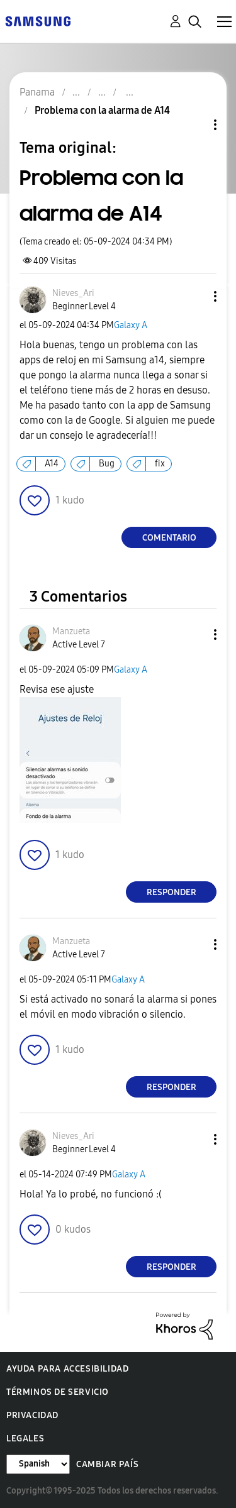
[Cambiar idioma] (38, 1464)
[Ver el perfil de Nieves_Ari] (73, 293)
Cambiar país (107, 1464)
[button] (194, 296)
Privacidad (32, 1415)
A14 (52, 463)
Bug (107, 463)
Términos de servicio (57, 1392)
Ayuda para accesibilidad (67, 1368)
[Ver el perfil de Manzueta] (71, 631)
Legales (25, 1438)
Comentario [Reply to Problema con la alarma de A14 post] (169, 537)
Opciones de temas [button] (193, 125)
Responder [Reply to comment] (171, 892)
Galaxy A (130, 325)
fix (160, 463)
